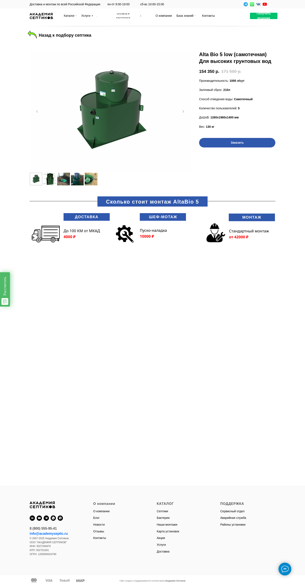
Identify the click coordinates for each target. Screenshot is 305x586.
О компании (101, 511)
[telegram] (46, 518)
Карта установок (168, 531)
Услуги (161, 544)
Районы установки (232, 524)
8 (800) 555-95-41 (43, 528)
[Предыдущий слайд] (37, 111)
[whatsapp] (53, 518)
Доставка (163, 551)
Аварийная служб (232, 517)
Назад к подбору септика (65, 35)
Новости (99, 524)
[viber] (60, 518)
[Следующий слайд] (183, 111)
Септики (162, 511)
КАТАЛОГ (165, 503)
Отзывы (98, 531)
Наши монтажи (167, 524)
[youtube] (39, 518)
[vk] (32, 518)
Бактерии (163, 517)
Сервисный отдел (232, 511)
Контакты (99, 538)
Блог (96, 517)
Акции (161, 538)
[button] (263, 16)
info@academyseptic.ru (49, 533)
